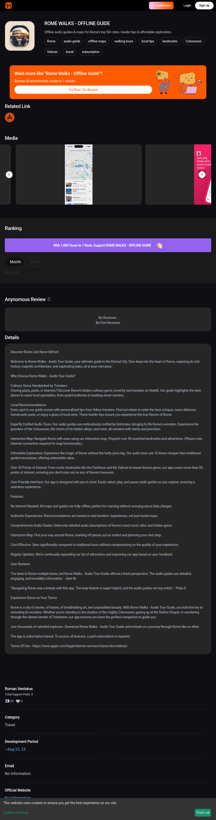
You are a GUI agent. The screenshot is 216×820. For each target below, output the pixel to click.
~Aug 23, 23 (15, 749)
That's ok (202, 812)
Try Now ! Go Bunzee (83, 90)
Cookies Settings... (17, 812)
